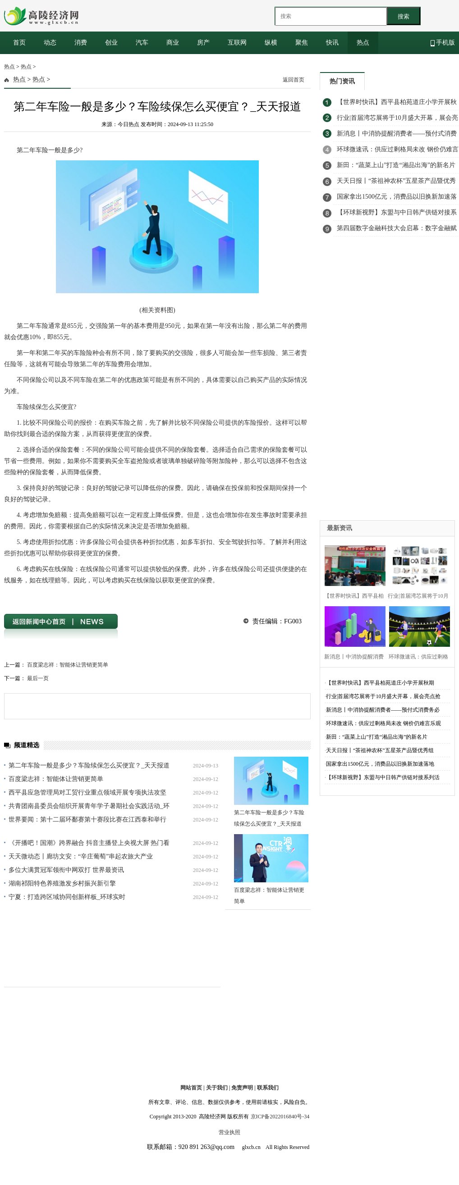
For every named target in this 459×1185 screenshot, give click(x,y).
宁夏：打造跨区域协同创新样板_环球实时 (67, 897)
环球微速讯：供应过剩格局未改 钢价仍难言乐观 (383, 723)
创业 (111, 42)
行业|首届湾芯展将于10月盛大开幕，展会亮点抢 (383, 696)
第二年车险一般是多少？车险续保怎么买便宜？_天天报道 (89, 765)
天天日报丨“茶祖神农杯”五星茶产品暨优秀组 (380, 750)
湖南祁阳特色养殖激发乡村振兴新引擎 (62, 883)
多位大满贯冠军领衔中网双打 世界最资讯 (66, 870)
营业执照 (229, 1132)
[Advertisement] (360, 385)
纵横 (271, 42)
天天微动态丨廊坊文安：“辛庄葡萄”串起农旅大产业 (81, 856)
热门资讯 (342, 81)
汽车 (142, 42)
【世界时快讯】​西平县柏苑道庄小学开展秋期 (380, 683)
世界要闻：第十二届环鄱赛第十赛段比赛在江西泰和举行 (87, 819)
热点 (363, 42)
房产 (203, 42)
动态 (50, 42)
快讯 (332, 42)
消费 (80, 42)
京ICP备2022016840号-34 (280, 1116)
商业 (172, 42)
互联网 (237, 42)
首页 (19, 42)
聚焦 (301, 42)
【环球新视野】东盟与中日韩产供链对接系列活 (383, 777)
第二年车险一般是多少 (54, 596)
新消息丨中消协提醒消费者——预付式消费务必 (383, 710)
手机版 (443, 42)
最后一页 (38, 678)
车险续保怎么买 (101, 596)
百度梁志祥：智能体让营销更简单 (67, 665)
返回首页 (293, 80)
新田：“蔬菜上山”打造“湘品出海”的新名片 (376, 737)
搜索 (403, 16)
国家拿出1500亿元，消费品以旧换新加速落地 (380, 764)
